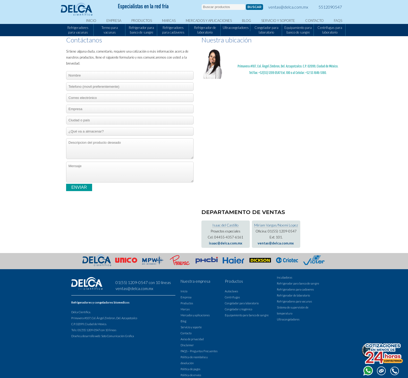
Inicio (91, 20)
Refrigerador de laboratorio (205, 30)
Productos (141, 20)
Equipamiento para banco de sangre (298, 30)
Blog (246, 20)
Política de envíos (191, 375)
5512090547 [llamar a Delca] (330, 6)
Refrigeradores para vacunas (77, 30)
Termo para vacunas (109, 30)
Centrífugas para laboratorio (329, 30)
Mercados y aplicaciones (209, 20)
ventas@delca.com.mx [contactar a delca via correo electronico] (288, 6)
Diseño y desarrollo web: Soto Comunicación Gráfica (102, 336)
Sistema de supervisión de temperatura (292, 310)
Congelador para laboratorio (266, 30)
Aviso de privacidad (192, 339)
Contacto (314, 20)
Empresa (113, 20)
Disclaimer (187, 345)
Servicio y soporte (278, 20)
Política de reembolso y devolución (194, 360)
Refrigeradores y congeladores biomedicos (100, 302)
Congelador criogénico (238, 309)
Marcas (169, 20)
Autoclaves (231, 291)
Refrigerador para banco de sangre (141, 30)
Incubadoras (284, 277)
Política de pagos (190, 369)
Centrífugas (232, 297)
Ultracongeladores (236, 28)
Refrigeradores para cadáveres (173, 30)
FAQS (338, 20)
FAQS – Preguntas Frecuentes (199, 351)
